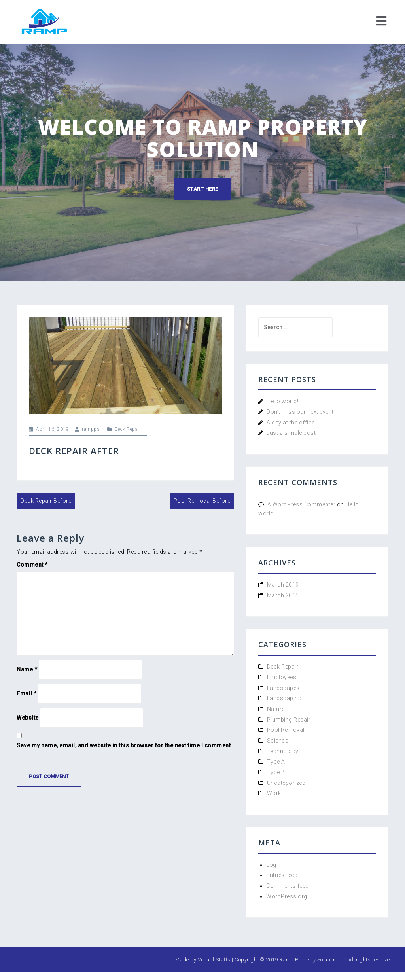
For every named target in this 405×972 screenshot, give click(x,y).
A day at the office (291, 422)
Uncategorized (286, 783)
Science (277, 740)
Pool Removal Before (202, 501)
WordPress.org (286, 896)
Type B (276, 772)
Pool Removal (286, 730)
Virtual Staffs (214, 960)
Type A (276, 761)
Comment (32, 564)
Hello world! (282, 401)
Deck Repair (128, 429)
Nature (276, 709)
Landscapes (283, 688)
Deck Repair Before (46, 501)
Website (28, 717)
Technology (283, 751)
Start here (202, 189)
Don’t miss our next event (300, 412)
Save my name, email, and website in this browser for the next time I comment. (125, 745)
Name (27, 669)
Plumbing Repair (289, 719)
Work (274, 793)
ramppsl (91, 429)
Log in (274, 865)
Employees (282, 677)
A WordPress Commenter (301, 504)
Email (27, 693)
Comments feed (287, 886)
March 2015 (283, 595)
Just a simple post (291, 433)
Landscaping (284, 698)
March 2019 (283, 585)
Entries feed (281, 875)
